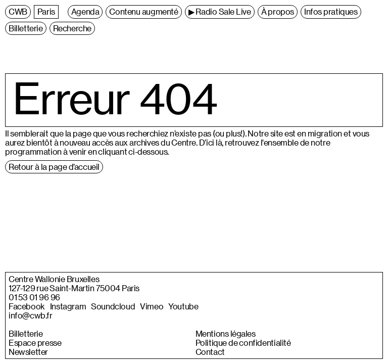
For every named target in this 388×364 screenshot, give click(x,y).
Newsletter (28, 351)
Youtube (183, 306)
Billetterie (26, 333)
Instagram (68, 306)
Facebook (27, 306)
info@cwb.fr (31, 315)
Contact (210, 351)
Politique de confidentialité (243, 342)
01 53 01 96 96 (34, 297)
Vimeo (151, 306)
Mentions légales (226, 333)
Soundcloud (113, 306)
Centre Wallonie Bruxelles (54, 279)
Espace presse (35, 342)
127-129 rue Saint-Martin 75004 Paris (74, 288)
